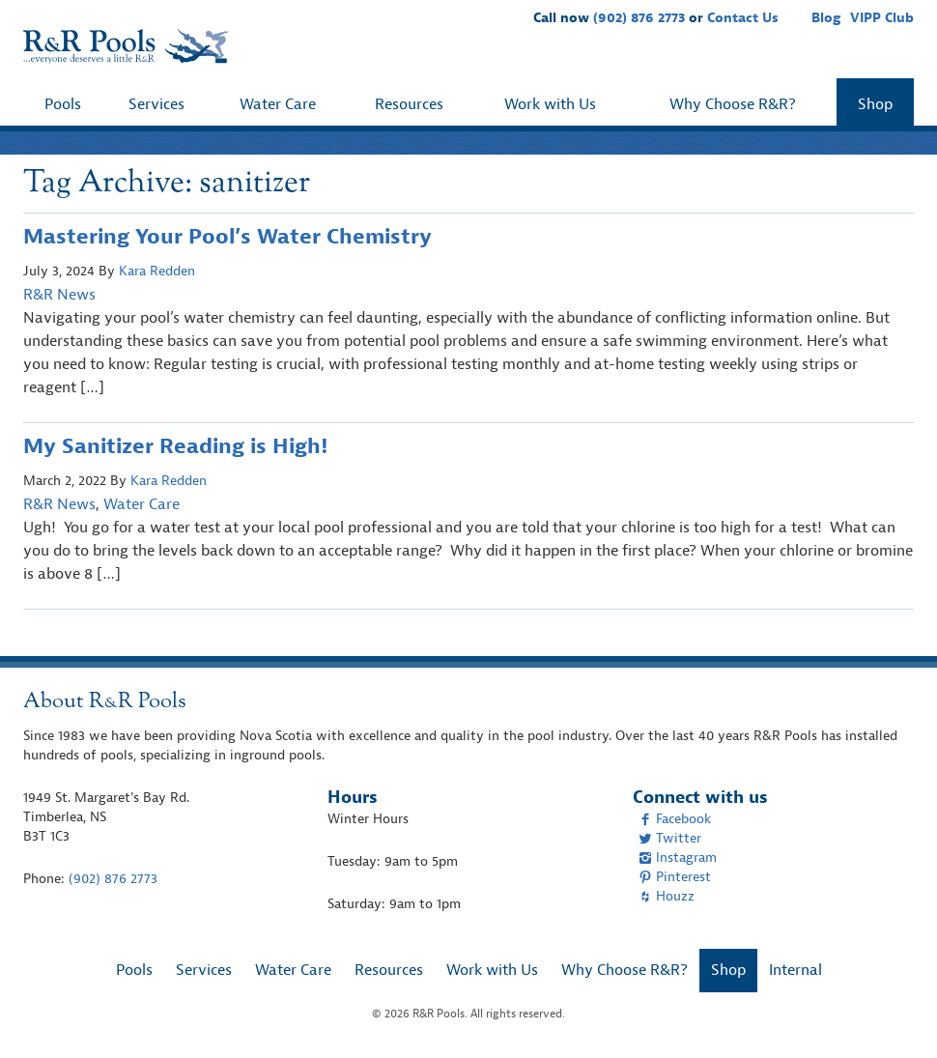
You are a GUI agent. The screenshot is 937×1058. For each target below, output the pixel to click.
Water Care (278, 104)
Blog (825, 18)
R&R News (59, 294)
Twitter (670, 838)
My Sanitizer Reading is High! (175, 446)
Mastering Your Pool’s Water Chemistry (227, 236)
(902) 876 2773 (639, 18)
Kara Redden (157, 271)
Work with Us (550, 104)
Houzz (667, 896)
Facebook (675, 819)
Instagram (678, 857)
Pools (62, 104)
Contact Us (743, 18)
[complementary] (893, 1014)
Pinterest (675, 877)
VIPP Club (882, 18)
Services (156, 104)
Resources (409, 104)
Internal (795, 970)
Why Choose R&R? (732, 104)
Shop (875, 104)
